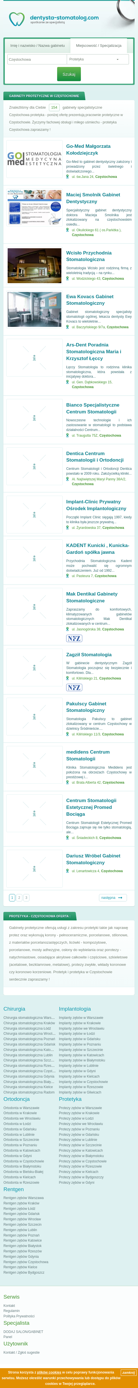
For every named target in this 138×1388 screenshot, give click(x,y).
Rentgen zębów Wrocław (22, 1219)
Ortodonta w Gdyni (17, 1156)
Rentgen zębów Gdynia (21, 1257)
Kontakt (9, 1306)
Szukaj (68, 74)
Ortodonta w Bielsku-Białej (23, 1172)
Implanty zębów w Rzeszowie (81, 1087)
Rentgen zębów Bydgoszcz (23, 1273)
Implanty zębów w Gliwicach (80, 1092)
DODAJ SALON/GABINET (23, 1332)
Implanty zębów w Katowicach (81, 1055)
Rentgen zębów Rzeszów (22, 1251)
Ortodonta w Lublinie (18, 1135)
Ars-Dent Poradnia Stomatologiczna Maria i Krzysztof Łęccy (93, 351)
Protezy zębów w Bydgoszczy (81, 1177)
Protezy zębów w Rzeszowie (80, 1166)
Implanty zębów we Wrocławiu (81, 1029)
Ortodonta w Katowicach (21, 1151)
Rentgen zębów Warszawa (23, 1198)
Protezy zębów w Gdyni (76, 1183)
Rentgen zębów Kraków (21, 1203)
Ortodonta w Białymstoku (22, 1166)
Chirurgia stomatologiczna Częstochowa (33, 1071)
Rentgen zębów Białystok (22, 1246)
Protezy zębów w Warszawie (80, 1108)
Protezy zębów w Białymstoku (81, 1156)
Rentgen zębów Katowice (22, 1240)
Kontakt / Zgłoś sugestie (21, 1353)
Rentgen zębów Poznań (21, 1235)
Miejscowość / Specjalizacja (98, 45)
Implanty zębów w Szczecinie (81, 1050)
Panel (7, 1337)
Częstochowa (106, 177)
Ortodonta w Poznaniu (20, 1145)
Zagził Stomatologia (89, 654)
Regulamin (11, 1311)
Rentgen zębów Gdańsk (21, 1214)
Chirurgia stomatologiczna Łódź (27, 1029)
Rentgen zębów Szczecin (22, 1225)
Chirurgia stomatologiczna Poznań (29, 1039)
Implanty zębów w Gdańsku (79, 1039)
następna (108, 898)
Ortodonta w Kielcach (19, 1177)
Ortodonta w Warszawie (21, 1108)
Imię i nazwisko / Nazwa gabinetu (37, 45)
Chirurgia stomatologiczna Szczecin (30, 1060)
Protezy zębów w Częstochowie (83, 1161)
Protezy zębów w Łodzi (76, 1118)
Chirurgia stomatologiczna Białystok (30, 1082)
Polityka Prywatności (18, 1316)
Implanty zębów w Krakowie (80, 1023)
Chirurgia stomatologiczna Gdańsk (29, 1044)
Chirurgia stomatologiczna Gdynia (28, 1076)
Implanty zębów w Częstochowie (83, 1082)
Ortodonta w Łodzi (17, 1124)
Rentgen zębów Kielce (20, 1267)
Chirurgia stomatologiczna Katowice (30, 1050)
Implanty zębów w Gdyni (77, 1071)
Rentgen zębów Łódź (19, 1209)
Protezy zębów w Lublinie (78, 1140)
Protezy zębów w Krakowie (79, 1113)
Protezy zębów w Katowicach (81, 1151)
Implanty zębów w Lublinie (78, 1066)
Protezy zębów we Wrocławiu (81, 1124)
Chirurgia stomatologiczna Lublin (28, 1055)
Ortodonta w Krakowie (20, 1113)
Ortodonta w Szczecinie (21, 1140)
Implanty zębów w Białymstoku (82, 1060)
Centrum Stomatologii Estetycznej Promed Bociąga (91, 807)
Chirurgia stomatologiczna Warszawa (31, 1018)
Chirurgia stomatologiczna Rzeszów (30, 1066)
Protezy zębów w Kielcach (78, 1172)
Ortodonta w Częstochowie (23, 1161)
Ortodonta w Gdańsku (19, 1129)
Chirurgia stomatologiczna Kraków (29, 1023)
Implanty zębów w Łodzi (77, 1034)
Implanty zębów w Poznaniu (80, 1044)
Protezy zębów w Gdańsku (79, 1135)
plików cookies (49, 1372)
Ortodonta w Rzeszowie (21, 1183)
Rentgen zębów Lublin (20, 1230)
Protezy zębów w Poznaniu (79, 1129)
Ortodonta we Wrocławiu (21, 1118)
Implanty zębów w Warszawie (81, 1018)
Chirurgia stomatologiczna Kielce (28, 1087)
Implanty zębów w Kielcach (79, 1076)
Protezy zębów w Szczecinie (80, 1145)
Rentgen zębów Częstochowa (25, 1262)
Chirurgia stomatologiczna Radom (29, 1092)
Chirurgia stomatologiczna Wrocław (30, 1034)
